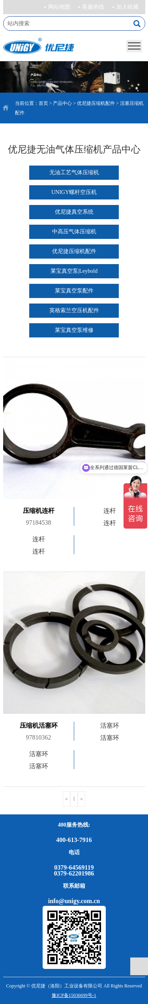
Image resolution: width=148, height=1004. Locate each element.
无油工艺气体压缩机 (74, 172)
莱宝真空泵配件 (74, 291)
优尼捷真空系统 (74, 212)
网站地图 (59, 7)
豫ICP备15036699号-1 (74, 995)
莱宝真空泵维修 (74, 330)
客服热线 (93, 7)
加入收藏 (127, 7)
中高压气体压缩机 (74, 232)
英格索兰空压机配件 (74, 310)
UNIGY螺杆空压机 (74, 192)
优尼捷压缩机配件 (96, 103)
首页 (43, 103)
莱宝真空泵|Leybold (74, 271)
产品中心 (62, 103)
